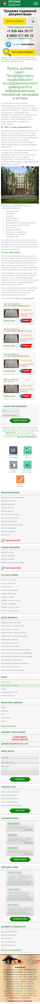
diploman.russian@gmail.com (27, 437)
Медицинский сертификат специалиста (15, 663)
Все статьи (20, 813)
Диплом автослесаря (8, 937)
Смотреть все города (8, 726)
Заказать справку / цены (10, 611)
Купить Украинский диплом (10, 667)
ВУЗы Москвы (6, 682)
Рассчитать (32, 21)
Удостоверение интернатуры (11, 660)
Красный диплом (7, 511)
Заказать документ (15, 21)
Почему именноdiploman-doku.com (20, 737)
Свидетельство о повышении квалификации (16, 653)
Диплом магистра (7, 508)
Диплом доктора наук (9, 521)
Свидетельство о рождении (11, 623)
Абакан (3, 708)
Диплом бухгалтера (8, 947)
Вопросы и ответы (27, 457)
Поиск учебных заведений (22, 52)
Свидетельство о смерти (10, 629)
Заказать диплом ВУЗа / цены (11, 525)
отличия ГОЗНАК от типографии (13, 457)
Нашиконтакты (20, 485)
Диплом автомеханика (9, 934)
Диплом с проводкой (8, 528)
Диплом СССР (5, 535)
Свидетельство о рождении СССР (12, 626)
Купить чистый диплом (9, 804)
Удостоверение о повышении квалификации (17, 657)
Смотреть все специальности (11, 952)
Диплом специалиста (8, 501)
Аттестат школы (7, 587)
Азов (2, 714)
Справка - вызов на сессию (10, 600)
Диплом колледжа (8, 559)
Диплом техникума (8, 556)
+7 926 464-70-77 (20, 31)
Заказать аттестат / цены (10, 607)
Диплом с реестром (8, 532)
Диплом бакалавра (8, 504)
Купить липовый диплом (9, 801)
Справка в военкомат (9, 604)
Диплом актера (6, 940)
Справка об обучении (8, 594)
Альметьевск (5, 718)
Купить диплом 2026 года (10, 794)
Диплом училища (7, 552)
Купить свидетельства (9, 797)
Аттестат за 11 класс (8, 580)
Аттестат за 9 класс (8, 583)
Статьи (3, 689)
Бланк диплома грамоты (10, 643)
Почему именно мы (8, 696)
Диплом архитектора (8, 944)
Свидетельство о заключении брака (14, 633)
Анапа (3, 721)
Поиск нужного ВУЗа (12, 540)
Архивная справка (7, 597)
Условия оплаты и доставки (27, 471)
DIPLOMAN (21, 959)
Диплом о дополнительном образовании (15, 650)
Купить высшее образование (11, 807)
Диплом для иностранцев (10, 515)
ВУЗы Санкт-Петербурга (9, 685)
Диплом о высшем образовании (12, 498)
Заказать (27, 320)
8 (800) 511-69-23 (20, 36)
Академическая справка (10, 590)
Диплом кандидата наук (10, 518)
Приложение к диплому (9, 640)
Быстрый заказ (26, 310)
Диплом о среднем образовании (12, 563)
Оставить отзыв (20, 921)
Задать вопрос (20, 861)
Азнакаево (5, 711)
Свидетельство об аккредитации (12, 670)
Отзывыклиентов (12, 471)
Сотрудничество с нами (9, 692)
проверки (18, 27)
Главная (4, 58)
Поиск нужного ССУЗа (13, 568)
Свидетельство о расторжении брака (14, 636)
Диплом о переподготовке (10, 646)
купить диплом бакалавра (25, 298)
